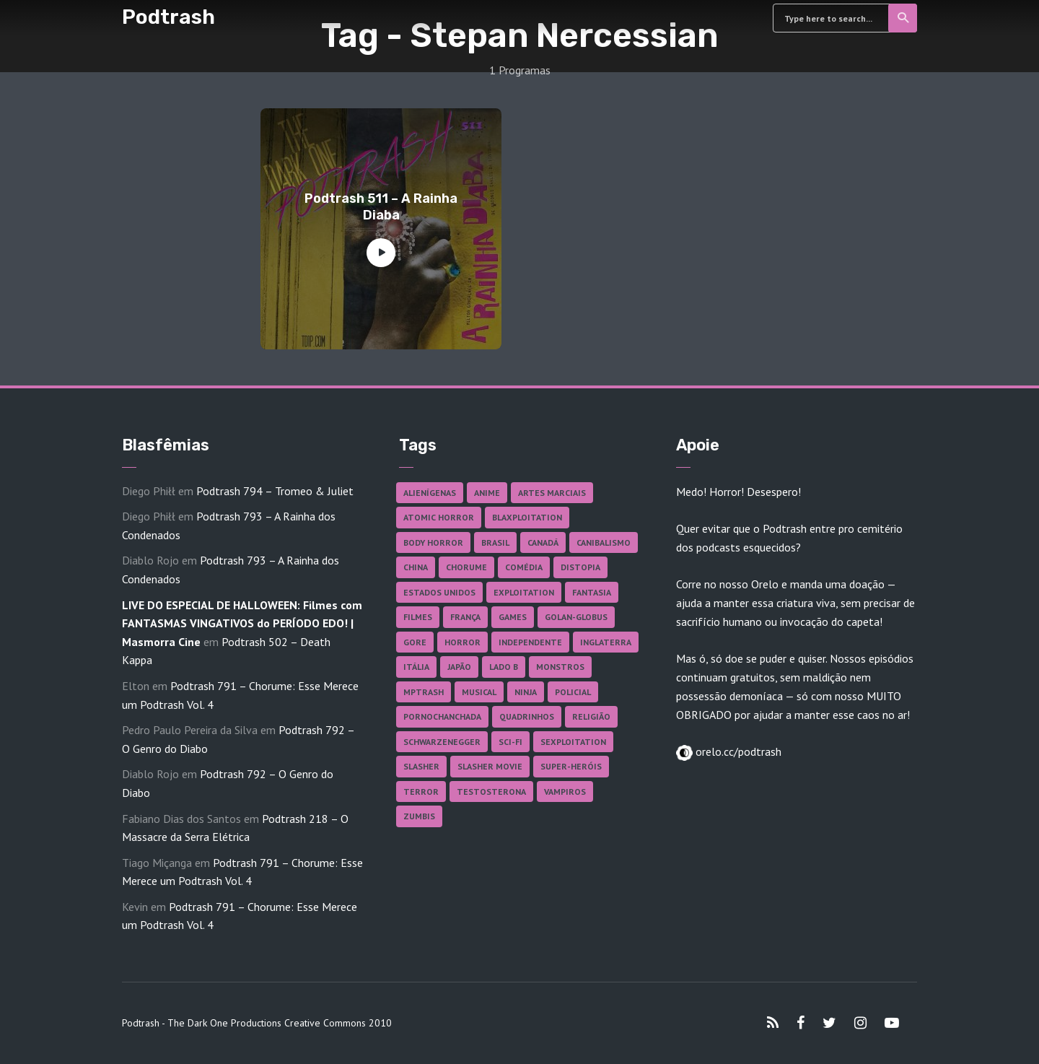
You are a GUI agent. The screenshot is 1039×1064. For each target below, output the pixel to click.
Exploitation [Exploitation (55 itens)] (524, 592)
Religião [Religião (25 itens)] (591, 716)
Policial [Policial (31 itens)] (573, 691)
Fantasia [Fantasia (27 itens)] (591, 592)
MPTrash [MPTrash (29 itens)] (423, 691)
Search (904, 18)
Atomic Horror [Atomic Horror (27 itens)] (438, 517)
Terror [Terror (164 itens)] (421, 791)
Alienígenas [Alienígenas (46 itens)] (429, 492)
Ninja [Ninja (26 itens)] (525, 691)
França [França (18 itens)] (465, 616)
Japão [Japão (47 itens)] (459, 666)
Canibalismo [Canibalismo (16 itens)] (604, 542)
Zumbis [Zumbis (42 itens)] (419, 816)
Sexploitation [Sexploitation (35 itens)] (573, 741)
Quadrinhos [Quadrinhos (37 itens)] (526, 716)
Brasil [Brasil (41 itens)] (495, 542)
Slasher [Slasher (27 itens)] (421, 766)
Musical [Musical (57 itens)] (479, 691)
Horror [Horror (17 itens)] (462, 642)
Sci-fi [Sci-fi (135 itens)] (510, 741)
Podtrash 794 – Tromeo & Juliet (275, 491)
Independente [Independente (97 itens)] (530, 642)
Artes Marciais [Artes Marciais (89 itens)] (552, 492)
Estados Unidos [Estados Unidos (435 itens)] (439, 592)
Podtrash (168, 17)
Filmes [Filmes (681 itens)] (417, 616)
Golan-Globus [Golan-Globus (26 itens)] (576, 616)
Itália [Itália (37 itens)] (416, 666)
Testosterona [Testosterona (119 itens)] (491, 791)
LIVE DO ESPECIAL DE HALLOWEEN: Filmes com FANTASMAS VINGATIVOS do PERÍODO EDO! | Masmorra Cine (242, 623)
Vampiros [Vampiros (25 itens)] (565, 791)
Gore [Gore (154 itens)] (414, 642)
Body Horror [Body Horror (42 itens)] (433, 542)
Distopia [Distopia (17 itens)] (580, 567)
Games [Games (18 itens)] (513, 616)
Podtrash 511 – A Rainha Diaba (380, 207)
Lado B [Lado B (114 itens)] (503, 666)
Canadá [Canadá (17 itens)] (542, 542)
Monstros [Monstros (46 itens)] (560, 666)
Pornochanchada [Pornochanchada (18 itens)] (442, 716)
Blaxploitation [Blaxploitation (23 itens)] (527, 517)
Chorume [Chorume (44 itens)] (466, 567)
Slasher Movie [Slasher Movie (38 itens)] (489, 766)
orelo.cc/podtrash (737, 751)
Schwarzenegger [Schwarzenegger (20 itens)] (442, 741)
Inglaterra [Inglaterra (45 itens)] (605, 642)
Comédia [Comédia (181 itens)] (524, 567)
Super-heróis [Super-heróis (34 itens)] (571, 766)
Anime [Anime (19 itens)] (487, 492)
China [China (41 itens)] (415, 567)
